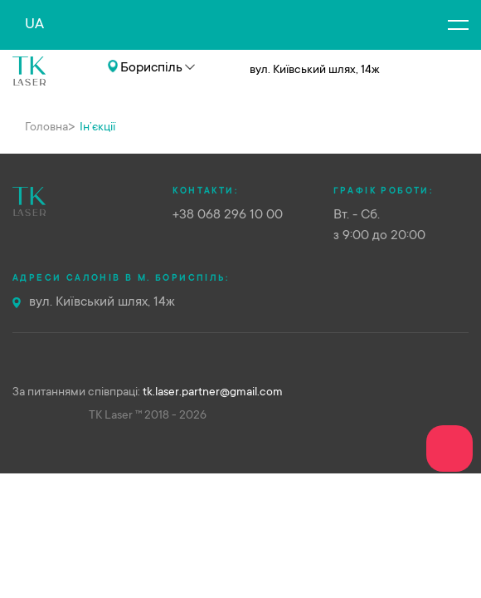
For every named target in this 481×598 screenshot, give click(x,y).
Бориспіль (151, 68)
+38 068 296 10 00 (85, 93)
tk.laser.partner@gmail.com (213, 392)
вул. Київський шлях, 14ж (102, 302)
